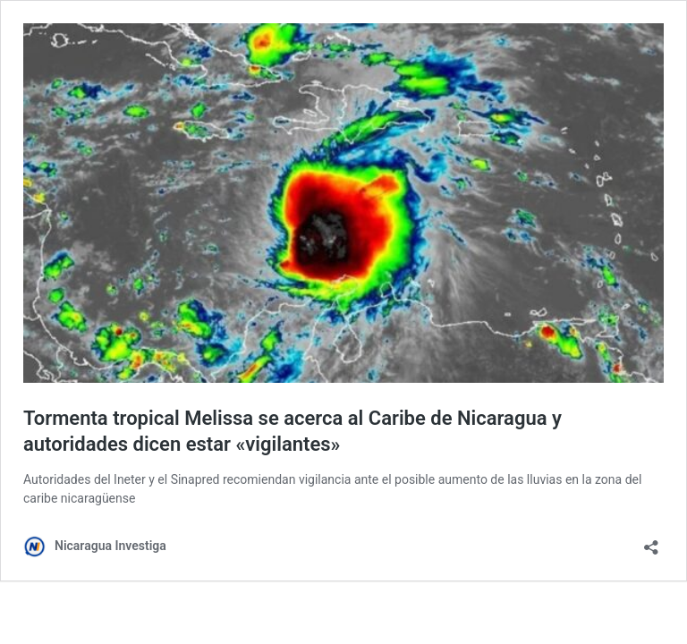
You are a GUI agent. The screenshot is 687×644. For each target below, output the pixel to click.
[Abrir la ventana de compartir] (651, 541)
